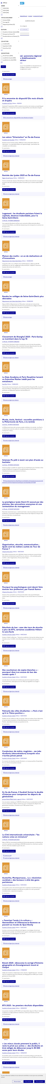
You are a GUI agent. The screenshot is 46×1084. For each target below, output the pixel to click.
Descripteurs (5, 53)
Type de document (6, 18)
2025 (4, 10)
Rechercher (41, 1)
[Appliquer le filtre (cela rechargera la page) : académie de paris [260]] (9, 58)
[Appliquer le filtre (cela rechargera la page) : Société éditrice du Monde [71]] (11, 36)
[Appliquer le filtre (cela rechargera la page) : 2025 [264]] (6, 10)
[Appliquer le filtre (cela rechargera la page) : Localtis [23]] (6, 44)
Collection (4, 41)
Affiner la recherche (23, 29)
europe (30, 16)
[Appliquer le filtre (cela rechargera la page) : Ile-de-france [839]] (8, 56)
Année (3, 6)
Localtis (5, 44)
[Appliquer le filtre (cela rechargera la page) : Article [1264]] (6, 20)
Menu (44, 1)
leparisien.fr (6, 46)
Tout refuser (28, 1081)
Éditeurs (3, 29)
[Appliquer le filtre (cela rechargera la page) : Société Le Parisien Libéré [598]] (11, 32)
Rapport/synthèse (8, 24)
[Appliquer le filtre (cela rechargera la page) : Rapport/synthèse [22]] (9, 24)
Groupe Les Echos (8, 34)
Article (5, 20)
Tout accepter (39, 1081)
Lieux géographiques (21, 16)
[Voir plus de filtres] (1, 15)
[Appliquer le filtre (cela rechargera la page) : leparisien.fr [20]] (7, 46)
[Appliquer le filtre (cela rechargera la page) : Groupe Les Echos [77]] (9, 34)
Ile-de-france (6, 55)
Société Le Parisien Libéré (9, 32)
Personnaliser (17, 1081)
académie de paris (8, 58)
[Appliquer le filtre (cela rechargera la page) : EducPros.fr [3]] (7, 48)
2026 (4, 8)
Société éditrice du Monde (10, 36)
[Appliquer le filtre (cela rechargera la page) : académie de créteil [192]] (9, 60)
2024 (4, 12)
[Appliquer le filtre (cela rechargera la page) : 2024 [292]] (6, 12)
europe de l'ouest (37, 16)
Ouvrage (5, 22)
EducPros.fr (6, 48)
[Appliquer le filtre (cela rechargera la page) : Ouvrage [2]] (6, 22)
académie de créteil (8, 60)
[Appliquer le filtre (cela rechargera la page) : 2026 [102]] (6, 8)
